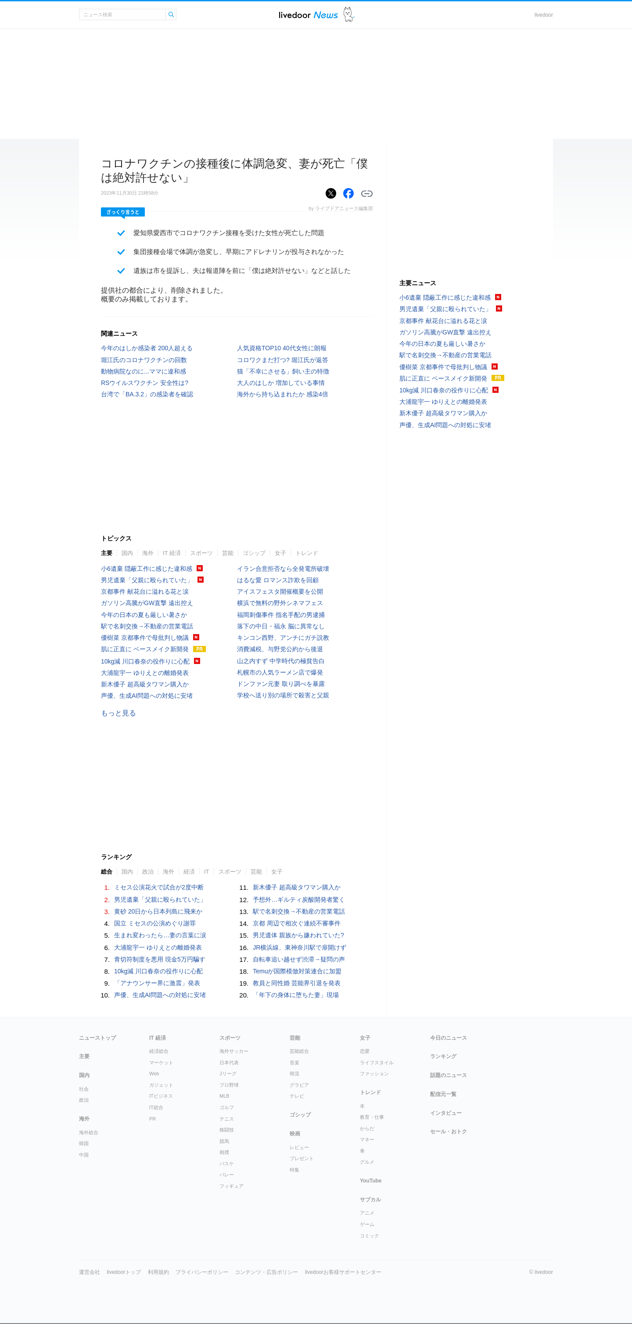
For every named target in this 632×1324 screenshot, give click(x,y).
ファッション (374, 1073)
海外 (148, 553)
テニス (226, 1118)
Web (154, 1073)
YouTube (371, 1181)
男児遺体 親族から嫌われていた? (298, 935)
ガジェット (161, 1085)
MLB (224, 1096)
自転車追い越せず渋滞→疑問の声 (299, 959)
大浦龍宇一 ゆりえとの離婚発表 (145, 672)
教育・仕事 (372, 1117)
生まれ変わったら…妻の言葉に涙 (160, 935)
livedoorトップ (124, 1272)
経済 (189, 871)
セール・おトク (448, 1131)
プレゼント (302, 1158)
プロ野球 (229, 1085)
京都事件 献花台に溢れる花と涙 (145, 591)
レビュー (299, 1147)
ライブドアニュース (308, 15)
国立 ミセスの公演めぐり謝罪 (155, 923)
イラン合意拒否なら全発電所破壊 (283, 568)
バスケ (226, 1163)
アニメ (367, 1212)
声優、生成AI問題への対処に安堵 (147, 695)
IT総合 (156, 1107)
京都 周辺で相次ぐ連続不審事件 (297, 923)
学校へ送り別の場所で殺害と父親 (283, 695)
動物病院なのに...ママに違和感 (143, 371)
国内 (127, 553)
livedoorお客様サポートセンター (343, 1272)
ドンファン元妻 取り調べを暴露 (281, 683)
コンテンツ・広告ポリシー (266, 1272)
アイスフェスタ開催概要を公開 (280, 591)
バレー (226, 1174)
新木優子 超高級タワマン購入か (145, 684)
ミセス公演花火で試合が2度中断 (159, 887)
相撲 (224, 1152)
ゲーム (367, 1224)
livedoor (544, 15)
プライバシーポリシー (202, 1272)
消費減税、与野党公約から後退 (280, 649)
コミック (369, 1235)
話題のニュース (448, 1075)
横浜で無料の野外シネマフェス (280, 602)
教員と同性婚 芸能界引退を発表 (297, 983)
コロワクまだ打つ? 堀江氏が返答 (282, 359)
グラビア (299, 1085)
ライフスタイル (377, 1062)
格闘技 (226, 1129)
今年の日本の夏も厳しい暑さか (144, 614)
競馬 (224, 1141)
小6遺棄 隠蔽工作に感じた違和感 (146, 568)
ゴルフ (226, 1107)
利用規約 (158, 1272)
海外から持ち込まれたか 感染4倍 (282, 394)
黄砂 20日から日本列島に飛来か (158, 911)
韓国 (84, 1143)
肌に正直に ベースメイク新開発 (145, 649)
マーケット (161, 1062)
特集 (294, 1169)
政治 (148, 871)
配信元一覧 (443, 1094)
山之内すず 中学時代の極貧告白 (281, 660)
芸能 (227, 553)
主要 (106, 553)
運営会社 (89, 1272)
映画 (295, 1134)
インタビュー (446, 1113)
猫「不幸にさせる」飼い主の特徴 (283, 371)
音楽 (294, 1062)
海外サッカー (233, 1051)
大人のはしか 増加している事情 (281, 382)
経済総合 (159, 1051)
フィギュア (231, 1186)
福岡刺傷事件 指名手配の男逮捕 (281, 614)
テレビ (297, 1096)
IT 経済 (172, 553)
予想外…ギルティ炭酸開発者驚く (299, 899)
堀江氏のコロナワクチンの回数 (144, 359)
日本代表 (229, 1062)
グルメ (367, 1161)
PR (152, 1118)
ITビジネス (161, 1096)
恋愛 (365, 1051)
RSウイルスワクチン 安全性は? (144, 382)
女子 (280, 553)
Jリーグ (228, 1073)
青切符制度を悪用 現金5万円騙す (159, 959)
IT (206, 871)
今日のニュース (448, 1038)
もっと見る (118, 713)
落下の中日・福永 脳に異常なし (281, 626)
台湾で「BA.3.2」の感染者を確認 (147, 394)
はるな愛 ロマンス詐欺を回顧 (278, 580)
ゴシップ (254, 553)
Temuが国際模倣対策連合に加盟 (297, 971)
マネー (367, 1139)
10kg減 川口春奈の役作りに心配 (145, 661)
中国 (84, 1154)
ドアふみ (349, 14)
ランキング (443, 1056)
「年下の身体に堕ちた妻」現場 (296, 994)
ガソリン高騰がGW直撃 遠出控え (147, 602)
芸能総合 (299, 1051)
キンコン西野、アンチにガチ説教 (283, 637)
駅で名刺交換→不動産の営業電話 (147, 626)
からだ (367, 1128)
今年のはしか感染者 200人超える (147, 348)
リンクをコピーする (367, 194)
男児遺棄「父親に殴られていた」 (147, 580)
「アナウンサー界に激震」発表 (157, 983)
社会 (84, 1089)
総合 (106, 871)
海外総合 (88, 1132)
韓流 (294, 1073)
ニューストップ (97, 1038)
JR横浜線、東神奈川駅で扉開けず (299, 947)
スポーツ (201, 553)
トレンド (306, 553)
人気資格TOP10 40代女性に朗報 (282, 348)
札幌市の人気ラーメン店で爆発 (280, 672)
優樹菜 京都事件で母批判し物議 (145, 637)
